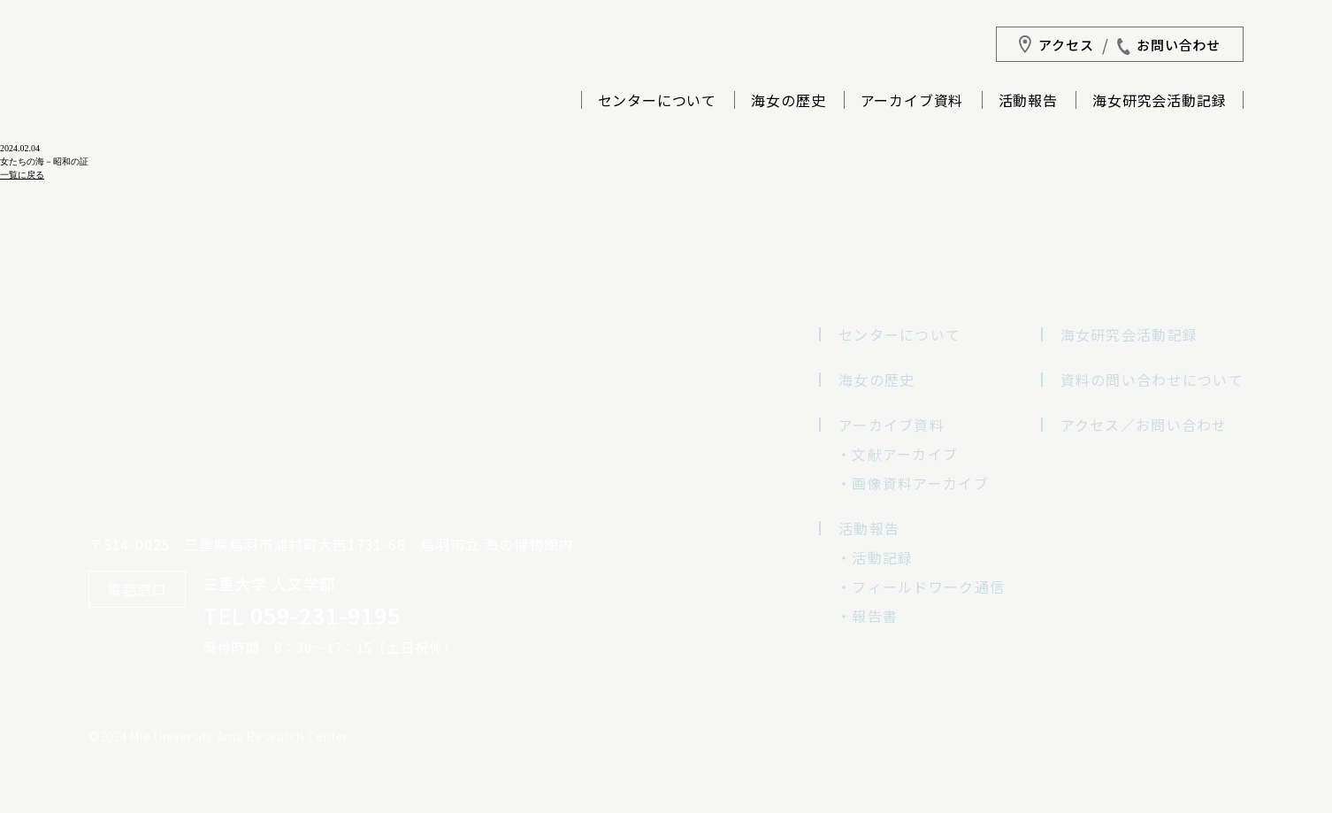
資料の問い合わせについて (1152, 379)
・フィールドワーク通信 (921, 586)
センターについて (657, 102)
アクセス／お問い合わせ (1144, 425)
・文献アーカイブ (897, 454)
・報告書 (867, 616)
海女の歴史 (788, 102)
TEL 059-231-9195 (302, 615)
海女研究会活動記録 (1159, 102)
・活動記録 (875, 557)
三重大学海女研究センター (176, 132)
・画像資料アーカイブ (913, 483)
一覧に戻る (22, 175)
